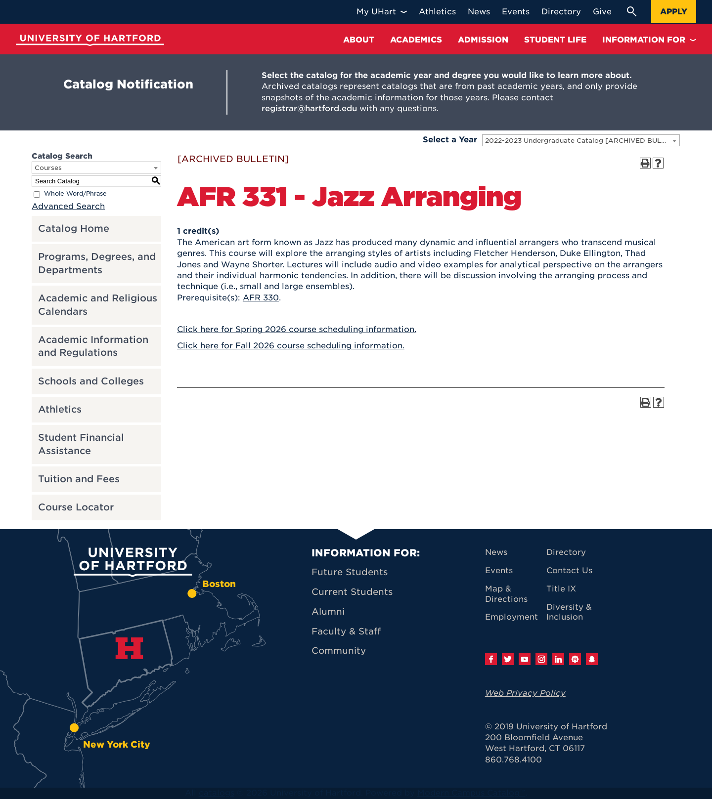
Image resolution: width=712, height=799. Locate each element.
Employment (511, 617)
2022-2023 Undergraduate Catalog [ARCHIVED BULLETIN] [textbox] (582, 140)
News (496, 552)
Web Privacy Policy (525, 693)
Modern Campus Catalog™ (471, 793)
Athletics (60, 409)
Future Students (350, 572)
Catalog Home (73, 228)
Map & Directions (506, 594)
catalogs (216, 793)
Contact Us (569, 570)
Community (339, 650)
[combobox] (581, 140)
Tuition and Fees (79, 479)
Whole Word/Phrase (75, 194)
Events (499, 570)
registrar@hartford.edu (309, 108)
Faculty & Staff (346, 631)
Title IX (561, 588)
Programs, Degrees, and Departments (97, 263)
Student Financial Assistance (81, 444)
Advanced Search (68, 206)
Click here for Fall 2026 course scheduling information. (290, 345)
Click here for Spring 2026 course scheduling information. (296, 329)
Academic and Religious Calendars (97, 305)
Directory (566, 552)
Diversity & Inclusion (569, 612)
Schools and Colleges (91, 381)
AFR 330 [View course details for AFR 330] (261, 297)
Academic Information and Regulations (93, 346)
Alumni (328, 611)
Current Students (352, 592)
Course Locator (76, 507)
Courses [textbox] (48, 167)
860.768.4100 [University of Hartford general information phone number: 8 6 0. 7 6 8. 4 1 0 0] (513, 759)
